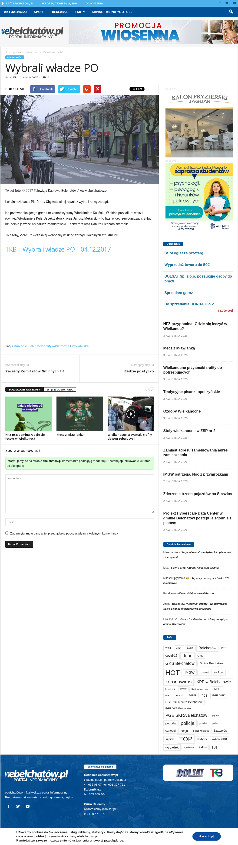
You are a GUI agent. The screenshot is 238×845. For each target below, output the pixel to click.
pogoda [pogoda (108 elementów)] (170, 723)
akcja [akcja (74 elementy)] (190, 648)
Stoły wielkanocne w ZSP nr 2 (189, 431)
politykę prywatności (50, 836)
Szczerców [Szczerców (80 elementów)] (220, 730)
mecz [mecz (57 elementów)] (168, 695)
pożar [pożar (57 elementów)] (215, 723)
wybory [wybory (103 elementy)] (202, 739)
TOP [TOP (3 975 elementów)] (185, 739)
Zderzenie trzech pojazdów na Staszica (197, 494)
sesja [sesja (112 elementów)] (184, 731)
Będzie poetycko (139, 371)
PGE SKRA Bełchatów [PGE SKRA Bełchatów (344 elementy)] (186, 715)
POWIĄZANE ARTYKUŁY (24, 389)
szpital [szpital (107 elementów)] (169, 739)
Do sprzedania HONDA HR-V (189, 304)
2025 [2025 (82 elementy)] (179, 648)
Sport (39, 12)
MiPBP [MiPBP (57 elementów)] (193, 695)
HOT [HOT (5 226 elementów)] (172, 672)
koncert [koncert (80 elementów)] (204, 672)
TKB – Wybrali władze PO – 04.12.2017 (58, 249)
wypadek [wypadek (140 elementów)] (172, 747)
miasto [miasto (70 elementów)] (180, 695)
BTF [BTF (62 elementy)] (223, 648)
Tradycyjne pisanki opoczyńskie (191, 392)
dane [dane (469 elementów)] (187, 655)
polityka (49, 346)
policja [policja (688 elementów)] (187, 723)
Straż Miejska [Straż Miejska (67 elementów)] (201, 730)
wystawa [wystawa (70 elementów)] (189, 747)
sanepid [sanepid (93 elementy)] (170, 730)
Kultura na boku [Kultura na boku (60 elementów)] (200, 689)
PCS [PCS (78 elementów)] (205, 695)
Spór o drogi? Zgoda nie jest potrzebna (195, 567)
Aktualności (15, 12)
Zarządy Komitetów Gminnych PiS (35, 371)
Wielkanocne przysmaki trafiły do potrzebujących (130, 436)
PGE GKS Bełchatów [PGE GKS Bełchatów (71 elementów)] (178, 708)
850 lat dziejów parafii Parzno (196, 593)
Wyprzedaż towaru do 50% (188, 264)
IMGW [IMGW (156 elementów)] (190, 672)
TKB (80, 12)
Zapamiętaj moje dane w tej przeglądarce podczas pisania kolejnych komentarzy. (64, 533)
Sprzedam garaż (179, 292)
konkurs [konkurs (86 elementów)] (219, 672)
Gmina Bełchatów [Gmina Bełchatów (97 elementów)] (211, 663)
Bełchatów (36, 346)
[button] (231, 12)
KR (15, 77)
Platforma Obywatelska (72, 346)
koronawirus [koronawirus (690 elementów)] (178, 681)
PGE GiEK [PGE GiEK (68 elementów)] (218, 695)
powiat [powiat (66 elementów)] (203, 723)
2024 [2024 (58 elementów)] (168, 648)
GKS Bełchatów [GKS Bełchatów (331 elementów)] (180, 663)
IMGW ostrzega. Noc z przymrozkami (195, 474)
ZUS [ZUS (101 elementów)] (215, 747)
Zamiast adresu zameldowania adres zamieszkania (195, 452)
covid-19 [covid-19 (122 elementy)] (171, 655)
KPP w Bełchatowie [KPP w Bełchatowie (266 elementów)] (214, 682)
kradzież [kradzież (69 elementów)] (170, 689)
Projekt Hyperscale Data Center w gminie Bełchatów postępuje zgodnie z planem (197, 518)
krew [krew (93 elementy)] (183, 689)
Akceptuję (206, 836)
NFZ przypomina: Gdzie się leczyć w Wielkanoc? (25, 436)
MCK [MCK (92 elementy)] (217, 689)
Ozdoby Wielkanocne (182, 411)
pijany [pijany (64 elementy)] (215, 715)
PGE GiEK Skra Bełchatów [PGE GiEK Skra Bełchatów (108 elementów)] (183, 702)
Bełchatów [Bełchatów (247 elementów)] (207, 648)
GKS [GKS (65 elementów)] (200, 655)
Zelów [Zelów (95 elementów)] (203, 747)
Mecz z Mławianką (70, 434)
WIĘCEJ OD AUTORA (60, 389)
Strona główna (13, 52)
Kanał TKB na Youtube (112, 12)
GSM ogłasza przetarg (184, 253)
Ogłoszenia (94, 3)
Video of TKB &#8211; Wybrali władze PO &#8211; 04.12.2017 (79, 300)
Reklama (60, 12)
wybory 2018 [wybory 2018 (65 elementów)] (219, 739)
